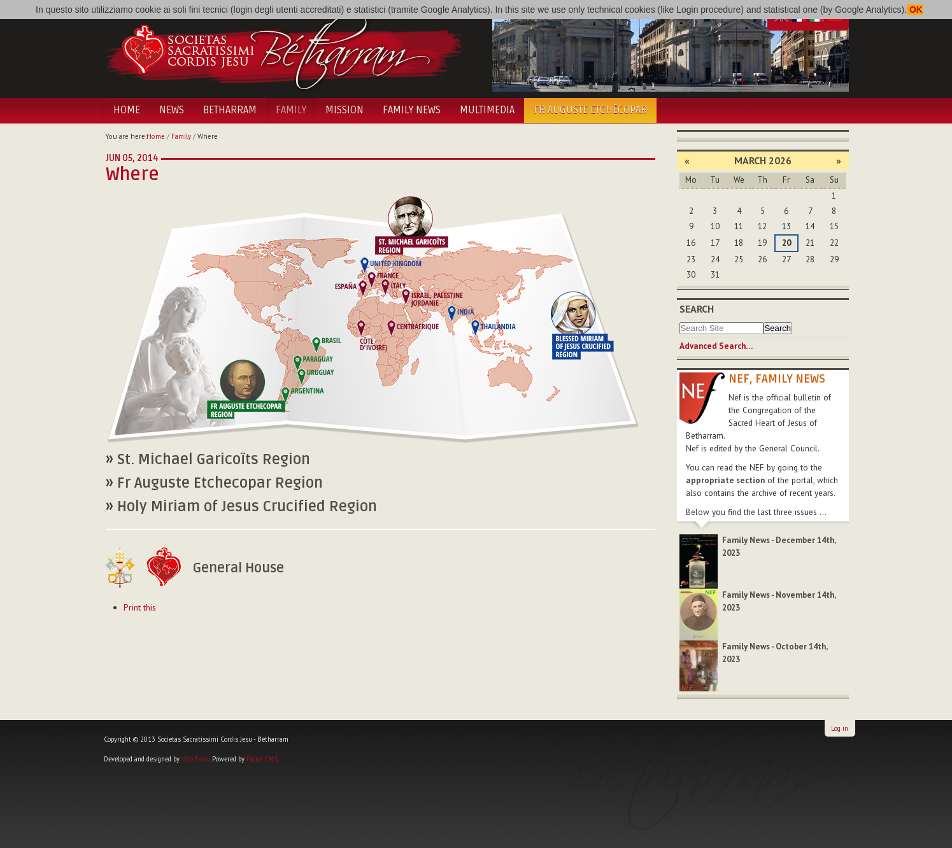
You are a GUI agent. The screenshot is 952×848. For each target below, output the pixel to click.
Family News (412, 110)
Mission (344, 110)
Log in (839, 728)
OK (915, 9)
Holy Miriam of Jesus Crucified (247, 507)
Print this (140, 607)
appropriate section (725, 480)
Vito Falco (195, 758)
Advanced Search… (716, 346)
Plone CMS (262, 758)
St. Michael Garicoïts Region (213, 460)
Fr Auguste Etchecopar (220, 483)
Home (126, 110)
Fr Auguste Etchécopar (590, 110)
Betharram (230, 110)
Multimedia (487, 110)
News (171, 110)
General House (238, 568)
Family (291, 110)
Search (696, 308)
